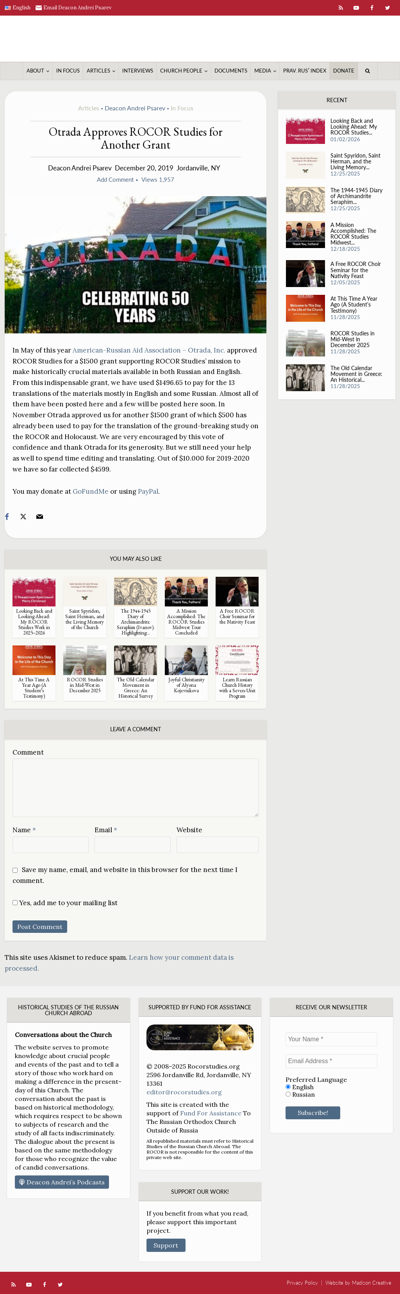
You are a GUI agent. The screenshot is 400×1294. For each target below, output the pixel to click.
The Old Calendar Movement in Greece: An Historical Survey (135, 687)
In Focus (68, 70)
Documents (230, 70)
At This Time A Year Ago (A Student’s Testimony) (34, 687)
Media (262, 70)
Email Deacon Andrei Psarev (77, 7)
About (35, 70)
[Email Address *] (331, 1061)
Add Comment (115, 179)
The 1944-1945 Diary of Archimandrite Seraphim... (356, 197)
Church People (181, 70)
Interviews (137, 70)
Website (189, 830)
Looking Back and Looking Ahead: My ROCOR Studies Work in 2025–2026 (34, 622)
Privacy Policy (302, 1283)
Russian (300, 1094)
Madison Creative (371, 1283)
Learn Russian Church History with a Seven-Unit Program (237, 687)
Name (24, 830)
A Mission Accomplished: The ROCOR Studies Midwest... (353, 235)
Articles (98, 70)
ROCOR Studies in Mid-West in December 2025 (85, 685)
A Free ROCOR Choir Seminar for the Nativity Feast (237, 616)
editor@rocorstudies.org (184, 1092)
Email (106, 830)
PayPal (148, 491)
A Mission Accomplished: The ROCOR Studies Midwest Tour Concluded (186, 622)
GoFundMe (91, 491)
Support (166, 1245)
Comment (28, 752)
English (300, 1087)
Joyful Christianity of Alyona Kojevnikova (186, 685)
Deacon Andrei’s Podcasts (62, 1182)
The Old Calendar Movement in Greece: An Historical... (356, 376)
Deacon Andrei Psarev (135, 108)
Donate (343, 70)
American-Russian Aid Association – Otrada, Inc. (149, 350)
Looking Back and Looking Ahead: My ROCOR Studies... (353, 128)
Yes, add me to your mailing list (65, 903)
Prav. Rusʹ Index (304, 70)
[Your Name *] (331, 1039)
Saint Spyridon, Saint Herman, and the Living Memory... (355, 162)
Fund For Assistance (210, 1113)
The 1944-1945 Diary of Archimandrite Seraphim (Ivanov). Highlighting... (136, 622)
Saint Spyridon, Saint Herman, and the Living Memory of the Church (84, 619)
